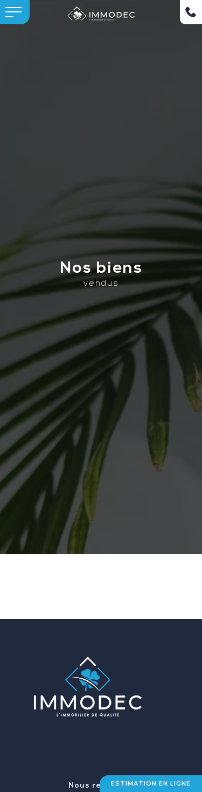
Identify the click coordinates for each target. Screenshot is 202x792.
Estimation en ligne (151, 783)
